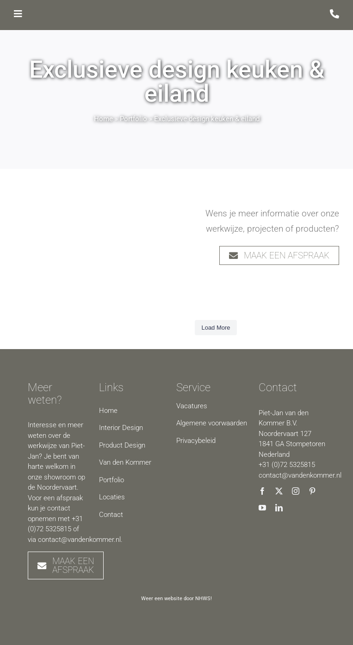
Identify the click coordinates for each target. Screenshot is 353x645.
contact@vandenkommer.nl (79, 539)
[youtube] (262, 507)
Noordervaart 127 (285, 434)
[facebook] (262, 491)
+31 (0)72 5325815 (287, 465)
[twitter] (279, 491)
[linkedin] (279, 507)
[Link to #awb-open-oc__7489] (18, 13)
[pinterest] (312, 491)
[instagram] (295, 491)
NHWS (203, 599)
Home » (107, 119)
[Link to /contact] (334, 13)
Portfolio (134, 119)
